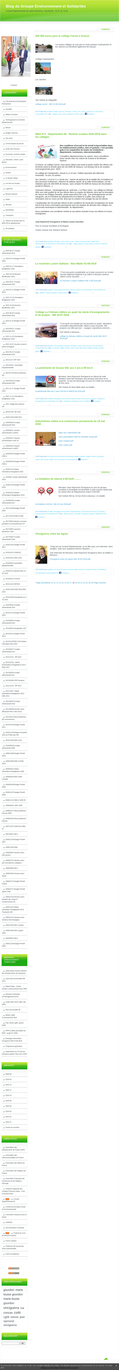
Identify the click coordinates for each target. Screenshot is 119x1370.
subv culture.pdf (65, 445)
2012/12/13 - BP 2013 (13, 657)
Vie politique (9, 228)
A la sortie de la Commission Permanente (60, 456)
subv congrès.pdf (66, 441)
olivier (76, 114)
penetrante (74, 401)
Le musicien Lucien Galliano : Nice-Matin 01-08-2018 (65, 263)
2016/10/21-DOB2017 (13, 552)
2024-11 (8, 1122)
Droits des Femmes (12, 149)
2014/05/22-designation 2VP (15, 628)
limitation (87, 401)
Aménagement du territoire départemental (66, 398)
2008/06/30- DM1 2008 (13, 805)
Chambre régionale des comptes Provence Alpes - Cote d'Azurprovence (13, 1191)
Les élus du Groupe (12, 183)
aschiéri (67, 348)
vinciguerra (11, 1308)
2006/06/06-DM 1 (11, 868)
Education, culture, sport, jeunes (75, 111)
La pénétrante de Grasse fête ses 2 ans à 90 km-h (64, 368)
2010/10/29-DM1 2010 (13, 740)
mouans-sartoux (89, 243)
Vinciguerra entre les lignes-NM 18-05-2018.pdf (70, 559)
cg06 (6, 1316)
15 (65, 583)
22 (84, 583)
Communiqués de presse (14, 144)
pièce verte (83, 348)
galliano (42, 293)
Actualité (8, 109)
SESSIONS (9, 210)
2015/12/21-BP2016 (12, 584)
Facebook (89, 114)
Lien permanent (97, 111)
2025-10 (8, 1095)
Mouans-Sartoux (11, 194)
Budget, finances (11, 133)
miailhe (62, 348)
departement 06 (101, 514)
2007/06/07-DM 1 (11, 834)
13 (60, 583)
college (54, 114)
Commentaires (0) (41, 114)
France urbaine (11, 1241)
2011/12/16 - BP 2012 (13, 686)
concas (8, 1312)
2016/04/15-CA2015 (12, 579)
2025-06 (8, 1101)
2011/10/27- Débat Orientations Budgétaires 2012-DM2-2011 (13, 693)
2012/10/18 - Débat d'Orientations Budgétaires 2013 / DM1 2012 (14, 664)
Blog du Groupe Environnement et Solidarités (46, 6)
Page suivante (100, 583)
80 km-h (71, 514)
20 (79, 583)
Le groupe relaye (11, 178)
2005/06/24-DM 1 (11, 938)
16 (68, 583)
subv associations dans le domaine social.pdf (78, 437)
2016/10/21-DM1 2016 (13, 558)
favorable (78, 514)
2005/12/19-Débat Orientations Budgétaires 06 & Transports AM (13, 909)
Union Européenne (12, 1254)
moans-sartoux (63, 293)
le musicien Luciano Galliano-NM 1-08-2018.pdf (80, 281)
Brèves (8, 128)
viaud (64, 114)
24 (89, 583)
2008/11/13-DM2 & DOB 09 (15, 800)
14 (63, 583)
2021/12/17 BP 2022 (12, 360)
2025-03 (8, 1111)
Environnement (11, 167)
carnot (60, 114)
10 (52, 583)
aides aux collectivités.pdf (69, 433)
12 (57, 583)
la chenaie (55, 348)
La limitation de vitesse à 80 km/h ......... (58, 478)
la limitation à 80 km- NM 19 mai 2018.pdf (53, 504)
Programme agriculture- (14, 1046)
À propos (14, 85)
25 (92, 583)
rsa (22, 1307)
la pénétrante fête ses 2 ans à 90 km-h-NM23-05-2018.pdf (60, 391)
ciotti (17, 1312)
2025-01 (8, 1117)
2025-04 (8, 1106)
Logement (9, 189)
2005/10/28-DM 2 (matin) (14, 925)
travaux (81, 114)
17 (71, 583)
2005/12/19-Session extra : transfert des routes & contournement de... (13, 899)
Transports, (9, 215)
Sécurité (8, 205)
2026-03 (8, 1074)
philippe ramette (92, 348)
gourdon (8, 1290)
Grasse (8, 173)
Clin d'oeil (9, 138)
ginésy (37, 351)
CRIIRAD (8, 1222)
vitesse (65, 514)
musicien (48, 293)
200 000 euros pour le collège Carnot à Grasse (62, 36)
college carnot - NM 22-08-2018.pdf (50, 104)
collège (75, 243)
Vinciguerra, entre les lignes (51, 533)
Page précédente (43, 583)
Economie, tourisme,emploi (15, 154)
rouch (72, 348)
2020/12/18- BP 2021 (13, 412)
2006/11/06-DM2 (11, 847)
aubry (77, 348)
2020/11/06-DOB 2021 (13, 417)
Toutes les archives (12, 1127)
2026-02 (8, 1079)
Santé (7, 199)
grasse (80, 243)
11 (55, 583)
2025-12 (8, 1085)
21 (81, 583)
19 (76, 583)
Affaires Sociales (11, 114)
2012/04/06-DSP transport (14, 680)
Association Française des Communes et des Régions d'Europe (13, 1181)
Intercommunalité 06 (12, 1010)
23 (87, 583)
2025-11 (8, 1090)
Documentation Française (14, 1228)
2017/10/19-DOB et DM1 (14, 516)
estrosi (14, 1316)
